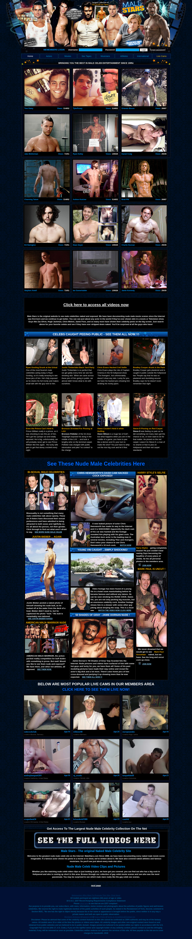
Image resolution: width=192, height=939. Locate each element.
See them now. (44, 669)
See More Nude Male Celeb (48, 532)
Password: (110, 50)
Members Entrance (72, 917)
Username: (73, 50)
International (142, 56)
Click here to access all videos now (96, 305)
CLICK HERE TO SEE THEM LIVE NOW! (96, 689)
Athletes (124, 56)
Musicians (105, 56)
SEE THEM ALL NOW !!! (92, 677)
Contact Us (130, 917)
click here (84, 903)
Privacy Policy (99, 917)
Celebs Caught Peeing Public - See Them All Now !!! (96, 334)
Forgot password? (158, 50)
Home (30, 56)
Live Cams (161, 56)
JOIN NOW (146, 565)
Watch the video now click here (114, 610)
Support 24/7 (87, 917)
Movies (67, 56)
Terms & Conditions (115, 917)
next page (96, 885)
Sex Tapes (86, 56)
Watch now (125, 545)
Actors (49, 56)
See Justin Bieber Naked (40, 619)
